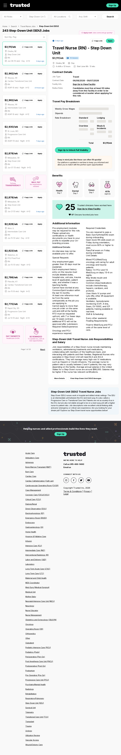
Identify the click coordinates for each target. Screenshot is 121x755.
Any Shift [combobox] (83, 16)
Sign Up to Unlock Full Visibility (73, 150)
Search (110, 16)
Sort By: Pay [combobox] (10, 37)
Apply (40, 47)
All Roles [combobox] (8, 16)
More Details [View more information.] (59, 378)
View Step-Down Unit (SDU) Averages (85, 378)
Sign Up (112, 5)
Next (42, 349)
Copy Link (27, 47)
